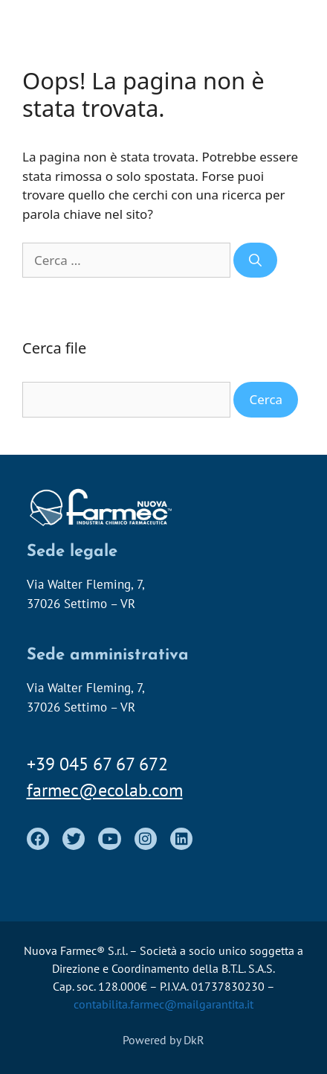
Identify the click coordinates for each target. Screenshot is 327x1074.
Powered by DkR (163, 1039)
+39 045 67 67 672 (97, 764)
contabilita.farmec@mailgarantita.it (163, 1004)
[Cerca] (255, 260)
